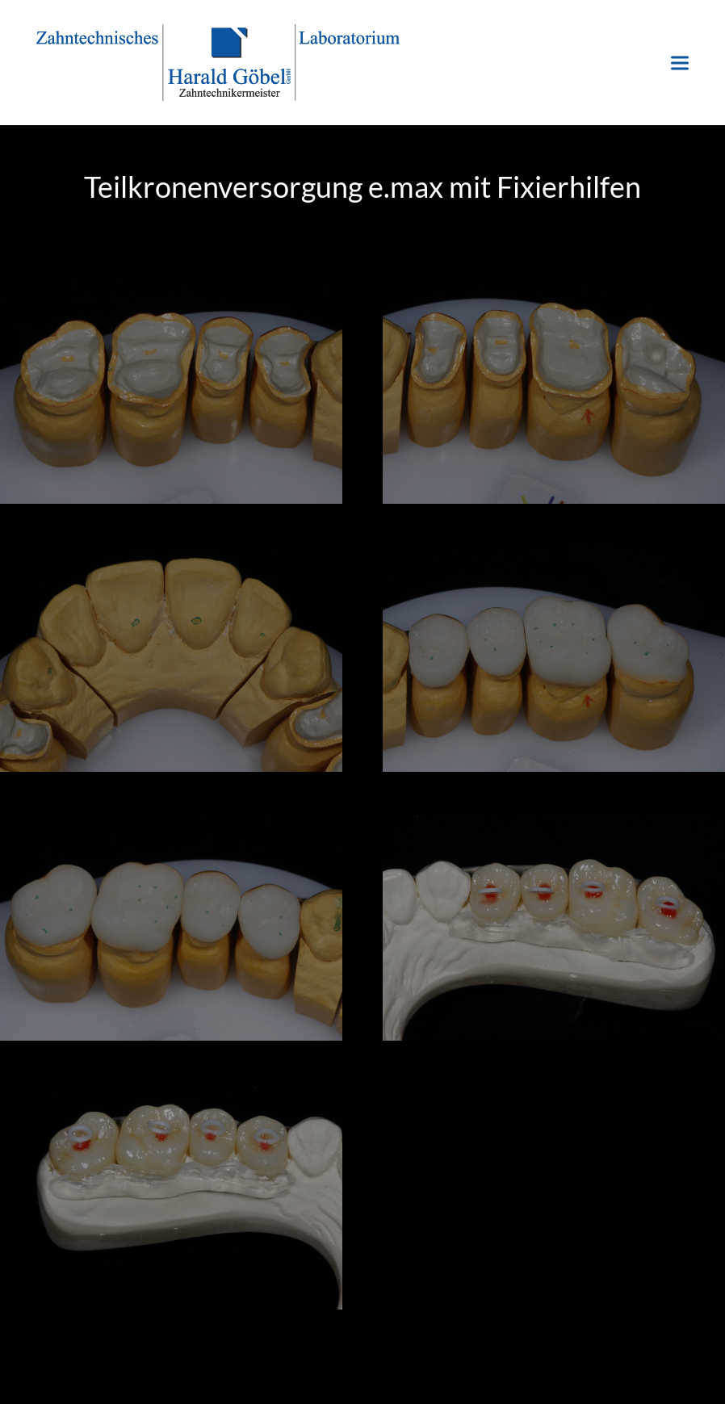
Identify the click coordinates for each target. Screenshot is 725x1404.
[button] (680, 62)
